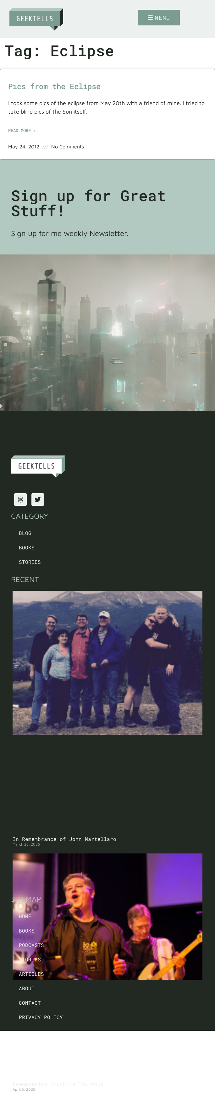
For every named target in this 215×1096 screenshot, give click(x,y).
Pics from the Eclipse (54, 86)
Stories (30, 562)
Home (25, 916)
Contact (30, 1002)
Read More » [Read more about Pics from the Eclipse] (22, 130)
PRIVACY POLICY (41, 1017)
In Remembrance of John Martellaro (64, 839)
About (27, 988)
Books (27, 547)
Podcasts (31, 945)
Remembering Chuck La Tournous (58, 1084)
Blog (25, 533)
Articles (31, 973)
